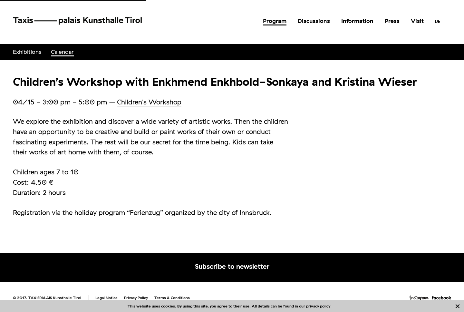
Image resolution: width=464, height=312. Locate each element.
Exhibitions (27, 51)
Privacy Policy (136, 297)
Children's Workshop (149, 102)
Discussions (314, 20)
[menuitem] (274, 21)
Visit (417, 20)
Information (357, 20)
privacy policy (318, 306)
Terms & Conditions (172, 297)
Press (392, 20)
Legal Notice (106, 297)
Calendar (62, 51)
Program (274, 20)
